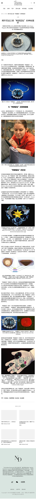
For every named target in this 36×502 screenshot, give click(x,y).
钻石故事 (22, 398)
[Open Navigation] (4, 3)
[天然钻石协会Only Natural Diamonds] (18, 3)
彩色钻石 (6, 398)
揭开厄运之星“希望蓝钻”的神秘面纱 (16, 13)
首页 (2, 13)
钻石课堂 (31, 8)
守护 (12, 8)
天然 (4, 8)
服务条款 (12, 489)
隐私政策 (24, 489)
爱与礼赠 (18, 8)
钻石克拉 (17, 398)
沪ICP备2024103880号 (18, 494)
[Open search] (29, 3)
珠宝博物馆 (11, 398)
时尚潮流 (24, 8)
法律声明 (18, 489)
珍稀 (8, 8)
